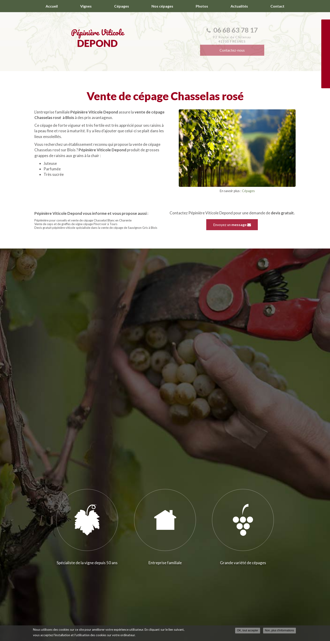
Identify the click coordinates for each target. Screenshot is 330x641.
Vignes (86, 6)
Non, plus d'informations (279, 630)
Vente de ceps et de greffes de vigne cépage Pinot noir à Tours (75, 224)
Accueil (52, 6)
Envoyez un (232, 224)
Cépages (121, 6)
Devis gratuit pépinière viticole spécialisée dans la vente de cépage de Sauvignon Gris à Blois (95, 227)
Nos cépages (162, 6)
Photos (202, 6)
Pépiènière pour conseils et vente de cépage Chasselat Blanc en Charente (83, 220)
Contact (277, 6)
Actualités (239, 6)
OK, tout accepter (247, 630)
